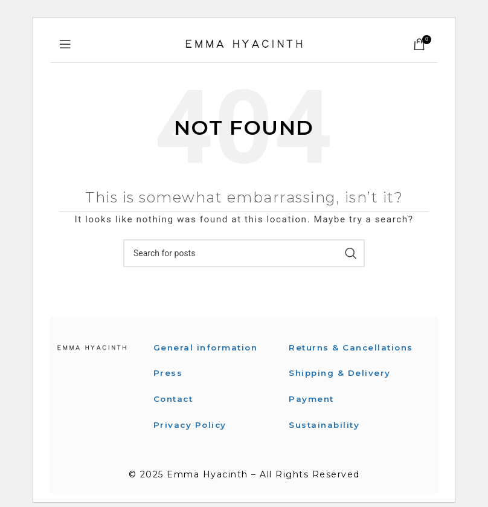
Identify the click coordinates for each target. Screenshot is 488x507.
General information (207, 347)
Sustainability (325, 437)
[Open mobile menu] (66, 44)
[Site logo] (244, 43)
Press (168, 372)
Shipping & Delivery (341, 386)
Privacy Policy (190, 424)
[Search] (244, 253)
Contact (174, 398)
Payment (312, 412)
